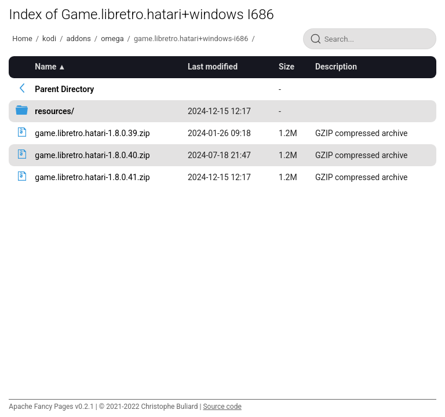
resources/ (54, 111)
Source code (222, 407)
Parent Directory (64, 89)
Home (22, 38)
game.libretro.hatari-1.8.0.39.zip (92, 133)
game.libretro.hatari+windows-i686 (191, 38)
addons (78, 38)
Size (286, 66)
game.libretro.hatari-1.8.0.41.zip (92, 177)
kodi (49, 38)
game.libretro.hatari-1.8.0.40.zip (92, 155)
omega (112, 38)
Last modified (213, 66)
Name (45, 66)
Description (336, 66)
